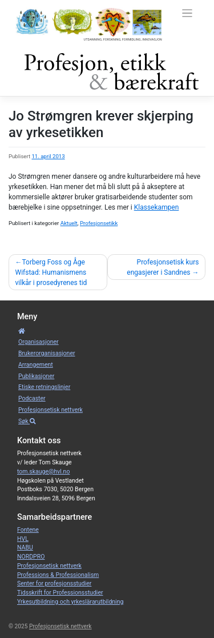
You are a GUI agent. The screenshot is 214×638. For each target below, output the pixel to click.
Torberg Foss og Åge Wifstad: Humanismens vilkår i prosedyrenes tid (51, 272)
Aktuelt (69, 223)
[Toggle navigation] (187, 13)
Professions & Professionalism (58, 575)
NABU (25, 547)
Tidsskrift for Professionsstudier (60, 592)
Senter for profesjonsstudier (54, 583)
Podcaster (32, 398)
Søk (27, 421)
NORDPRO (31, 556)
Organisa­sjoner (38, 342)
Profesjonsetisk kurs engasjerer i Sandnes (163, 267)
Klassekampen (156, 207)
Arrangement (35, 364)
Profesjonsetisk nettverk (50, 410)
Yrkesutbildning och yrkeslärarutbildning (70, 601)
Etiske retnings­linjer (44, 387)
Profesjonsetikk (99, 223)
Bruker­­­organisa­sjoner (46, 353)
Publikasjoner (36, 376)
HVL (23, 539)
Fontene (28, 529)
